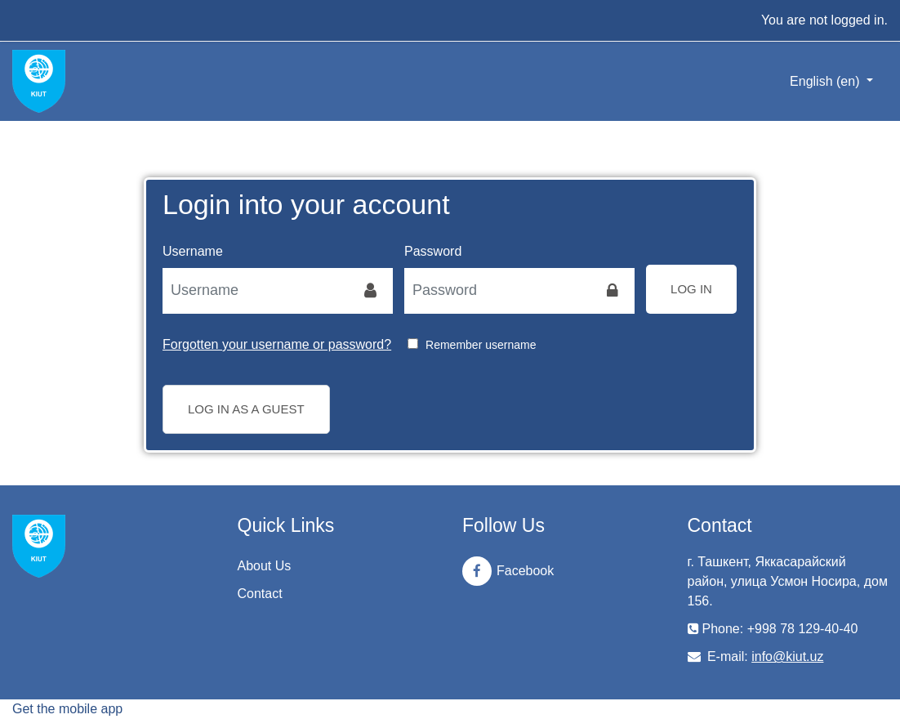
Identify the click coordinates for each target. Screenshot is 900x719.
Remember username (480, 344)
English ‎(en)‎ (826, 81)
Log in (691, 289)
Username (193, 251)
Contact (260, 594)
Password (432, 251)
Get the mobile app (67, 709)
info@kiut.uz (787, 656)
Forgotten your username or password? (277, 344)
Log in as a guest (246, 409)
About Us (265, 566)
